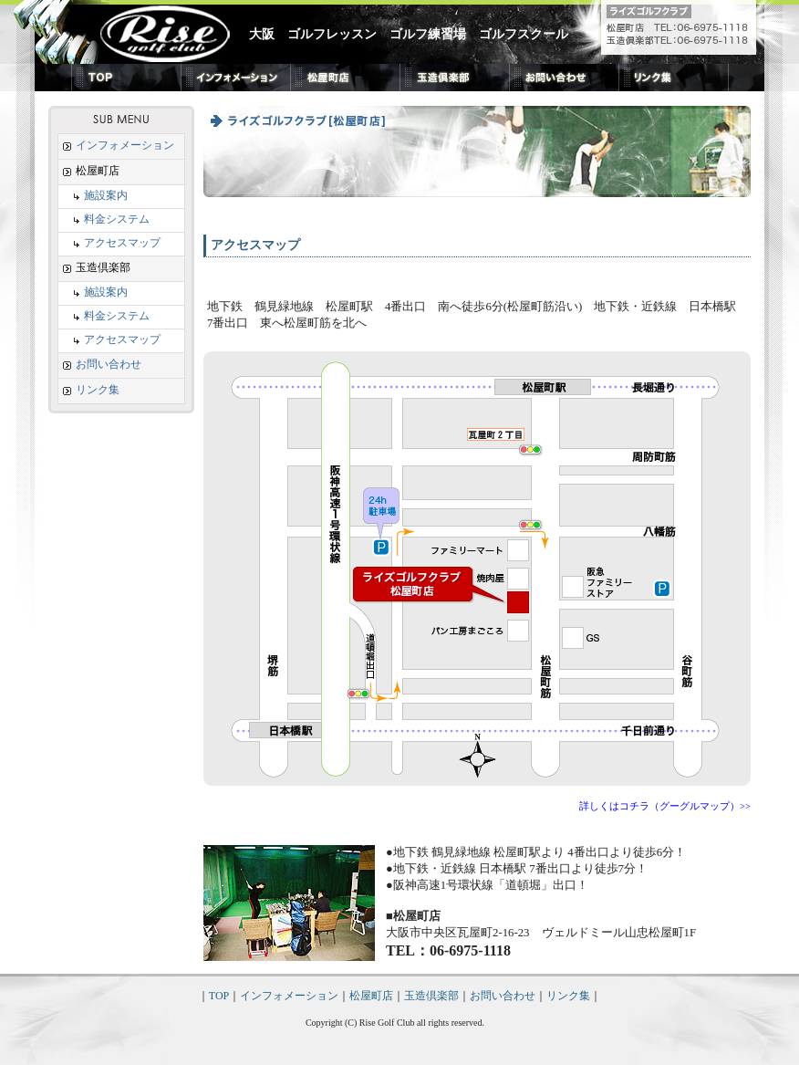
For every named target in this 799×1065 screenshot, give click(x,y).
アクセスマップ (109, 242)
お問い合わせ (102, 364)
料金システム (104, 219)
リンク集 (91, 389)
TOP (219, 995)
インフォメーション (118, 145)
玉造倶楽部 (431, 995)
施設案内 (93, 195)
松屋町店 (371, 995)
